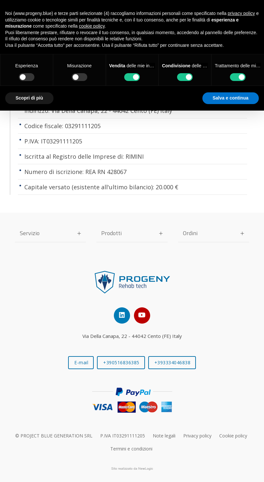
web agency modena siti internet (132, 469)
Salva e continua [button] (230, 97)
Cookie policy (233, 436)
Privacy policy (197, 436)
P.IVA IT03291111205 (122, 436)
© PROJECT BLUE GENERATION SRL (53, 436)
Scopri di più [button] (29, 97)
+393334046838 (172, 362)
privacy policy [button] (241, 13)
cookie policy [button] (91, 26)
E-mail (81, 362)
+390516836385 (121, 362)
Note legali (164, 436)
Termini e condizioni (131, 449)
